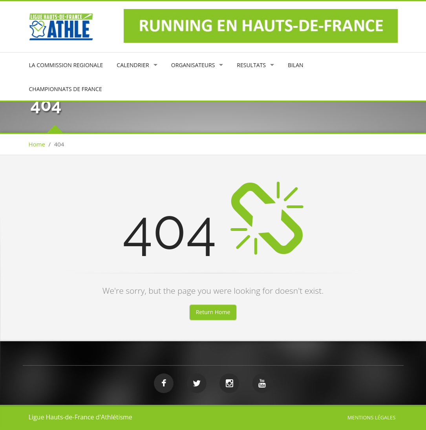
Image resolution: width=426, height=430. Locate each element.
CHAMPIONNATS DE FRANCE (65, 89)
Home (37, 144)
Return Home (213, 312)
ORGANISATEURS (193, 65)
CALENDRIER (133, 65)
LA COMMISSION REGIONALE (66, 65)
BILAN (296, 65)
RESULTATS (251, 65)
